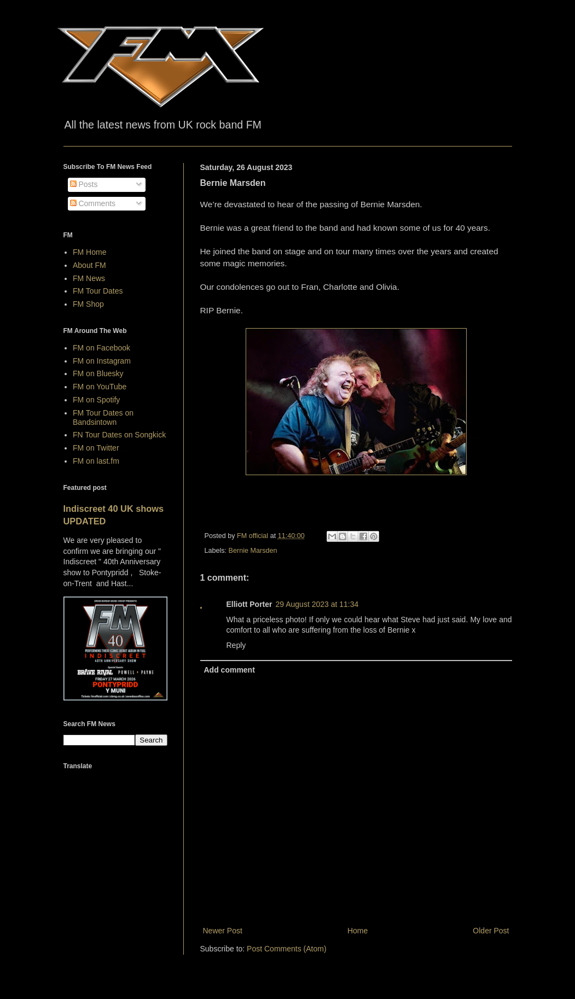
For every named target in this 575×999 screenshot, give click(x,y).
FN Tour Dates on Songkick (119, 434)
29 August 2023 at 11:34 (317, 604)
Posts (84, 184)
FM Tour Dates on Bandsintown (103, 417)
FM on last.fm (96, 461)
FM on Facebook (101, 347)
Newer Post (222, 930)
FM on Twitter (96, 447)
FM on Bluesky (98, 373)
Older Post (491, 930)
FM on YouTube (99, 386)
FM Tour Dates (98, 291)
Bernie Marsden (253, 550)
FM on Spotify (96, 399)
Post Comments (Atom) (286, 948)
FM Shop (88, 304)
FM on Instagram (102, 361)
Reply (236, 645)
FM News (89, 278)
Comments (93, 203)
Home (357, 930)
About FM (89, 265)
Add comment (229, 669)
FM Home (89, 252)
